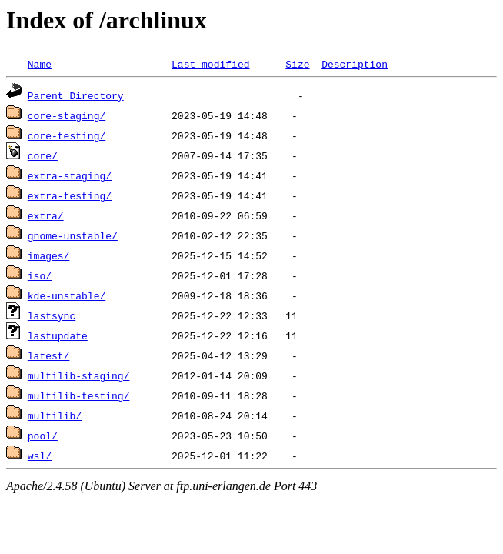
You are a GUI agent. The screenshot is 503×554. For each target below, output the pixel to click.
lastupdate (58, 335)
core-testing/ (66, 135)
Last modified (210, 64)
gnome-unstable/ (73, 235)
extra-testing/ (70, 195)
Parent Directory (76, 95)
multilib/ (55, 415)
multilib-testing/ (79, 395)
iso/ (40, 275)
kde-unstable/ (66, 295)
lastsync (51, 315)
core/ (43, 155)
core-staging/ (66, 115)
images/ (49, 255)
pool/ (43, 435)
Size (297, 64)
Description (354, 64)
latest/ (49, 355)
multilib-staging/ (79, 375)
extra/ (46, 215)
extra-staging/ (70, 175)
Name (40, 64)
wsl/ (40, 455)
